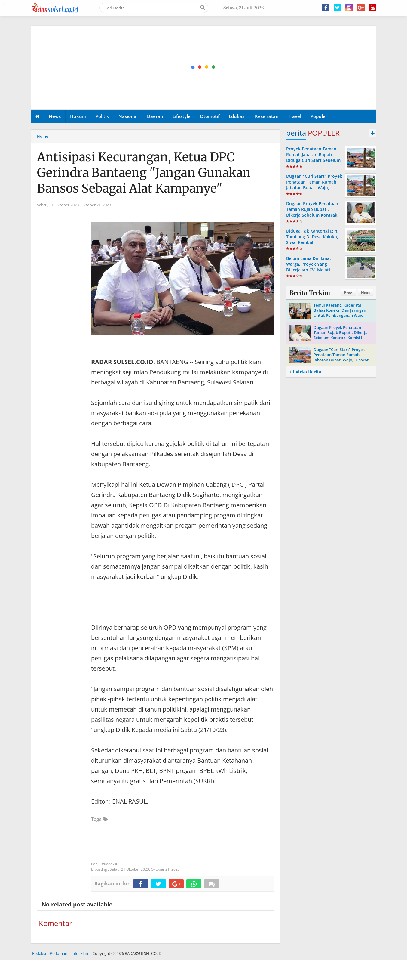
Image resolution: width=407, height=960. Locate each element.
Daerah (155, 116)
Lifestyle (182, 116)
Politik (102, 116)
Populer (319, 116)
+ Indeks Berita (305, 371)
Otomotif (209, 116)
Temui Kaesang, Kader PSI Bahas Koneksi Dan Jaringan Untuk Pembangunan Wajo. (340, 310)
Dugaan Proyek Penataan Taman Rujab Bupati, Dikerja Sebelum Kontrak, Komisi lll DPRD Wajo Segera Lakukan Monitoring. (312, 218)
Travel (294, 116)
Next (365, 292)
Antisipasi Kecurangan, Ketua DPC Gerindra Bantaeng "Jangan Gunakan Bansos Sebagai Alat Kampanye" (144, 173)
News (55, 116)
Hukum (78, 116)
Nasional (128, 116)
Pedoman (58, 953)
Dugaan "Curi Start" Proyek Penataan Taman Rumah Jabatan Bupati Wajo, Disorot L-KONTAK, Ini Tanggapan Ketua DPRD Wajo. (314, 190)
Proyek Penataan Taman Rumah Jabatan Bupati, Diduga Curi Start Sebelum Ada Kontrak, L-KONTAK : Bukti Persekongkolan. (313, 160)
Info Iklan (79, 953)
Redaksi (39, 953)
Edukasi (237, 116)
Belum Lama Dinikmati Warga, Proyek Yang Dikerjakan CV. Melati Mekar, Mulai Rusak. (309, 267)
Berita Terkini (309, 292)
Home (42, 136)
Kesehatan (267, 116)
